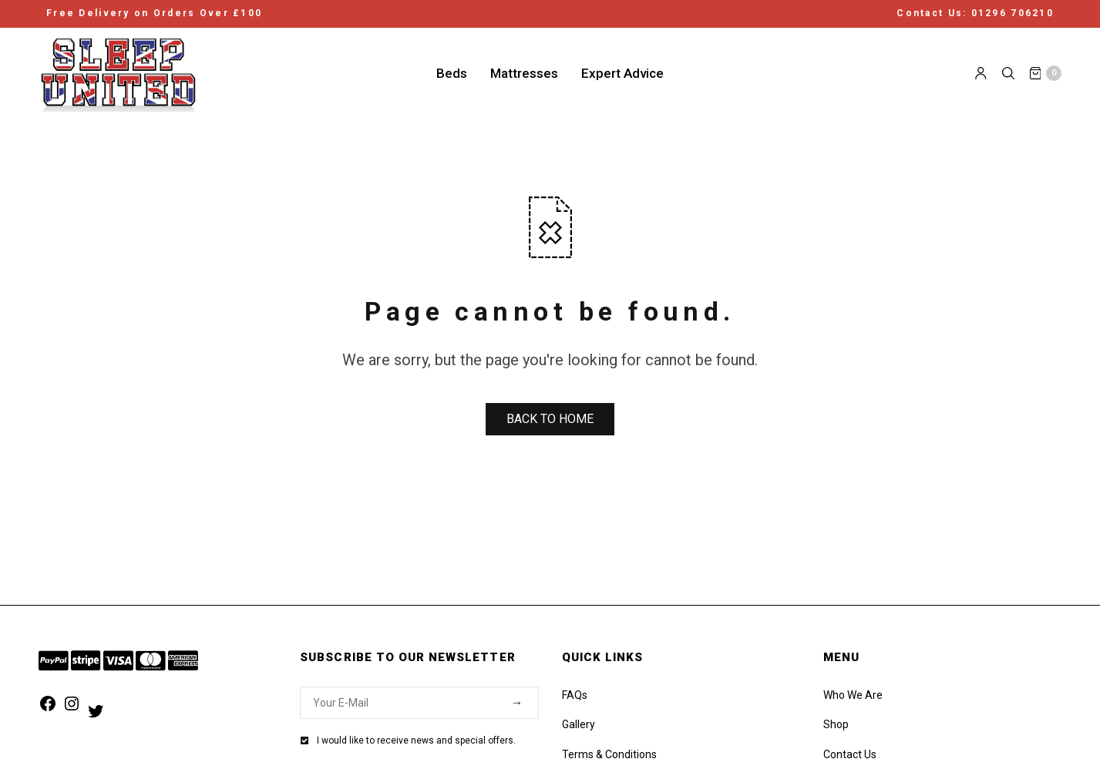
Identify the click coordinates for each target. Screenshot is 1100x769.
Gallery (578, 724)
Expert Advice (622, 72)
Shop (836, 724)
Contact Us (849, 754)
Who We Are (853, 695)
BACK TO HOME (550, 418)
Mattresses (524, 72)
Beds (451, 72)
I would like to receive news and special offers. (416, 740)
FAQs (574, 695)
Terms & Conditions (609, 754)
